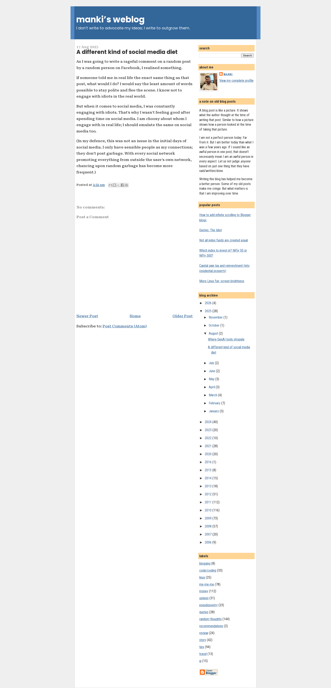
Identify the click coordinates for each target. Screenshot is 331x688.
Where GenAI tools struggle (226, 339)
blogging (204, 563)
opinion (204, 598)
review (203, 633)
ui (200, 661)
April (212, 387)
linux (202, 577)
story (202, 640)
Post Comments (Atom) (125, 326)
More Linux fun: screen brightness (221, 281)
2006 (208, 542)
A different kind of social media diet (127, 52)
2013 (208, 486)
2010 (208, 510)
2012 (208, 494)
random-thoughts (210, 619)
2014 (208, 478)
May (212, 379)
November (216, 317)
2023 (208, 430)
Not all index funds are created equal (223, 240)
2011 (208, 502)
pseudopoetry (208, 605)
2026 (208, 303)
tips (201, 647)
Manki (228, 74)
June (212, 371)
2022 (208, 438)
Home (135, 316)
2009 (208, 518)
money (203, 591)
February (215, 403)
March (213, 395)
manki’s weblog (110, 19)
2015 (208, 470)
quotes (203, 612)
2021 (208, 446)
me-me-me (206, 584)
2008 (208, 526)
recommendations (211, 626)
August (214, 333)
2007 (208, 534)
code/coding (207, 570)
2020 (208, 454)
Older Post (182, 316)
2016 (208, 462)
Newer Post (87, 316)
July (212, 363)
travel (203, 654)
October (214, 325)
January (214, 411)
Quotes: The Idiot (210, 230)
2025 (208, 311)
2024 (208, 422)
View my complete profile (236, 81)
